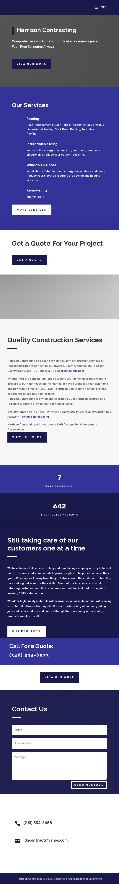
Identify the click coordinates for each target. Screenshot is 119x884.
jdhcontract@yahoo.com (45, 840)
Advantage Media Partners (85, 878)
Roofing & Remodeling (34, 416)
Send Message (89, 784)
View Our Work (31, 63)
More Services (32, 209)
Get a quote (29, 259)
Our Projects (26, 631)
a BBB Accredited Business (66, 371)
